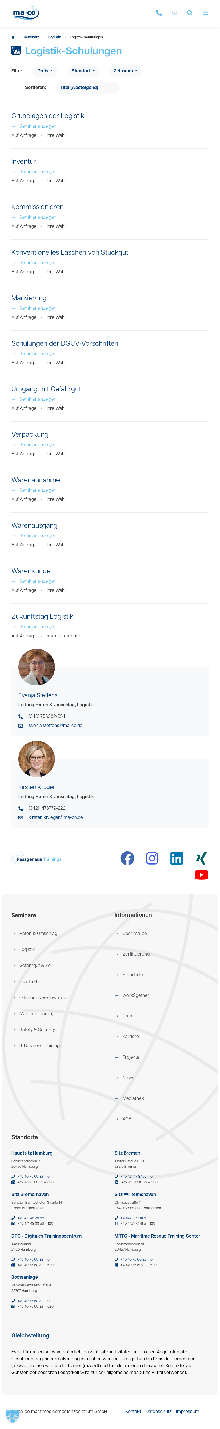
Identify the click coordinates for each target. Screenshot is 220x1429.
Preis (43, 71)
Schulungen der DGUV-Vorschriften (64, 344)
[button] (58, 934)
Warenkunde (30, 571)
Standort (81, 71)
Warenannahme (35, 480)
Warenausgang (34, 526)
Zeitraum (124, 71)
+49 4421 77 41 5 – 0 (136, 1218)
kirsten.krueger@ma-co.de (56, 817)
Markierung (28, 298)
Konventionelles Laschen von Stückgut (69, 253)
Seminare (32, 37)
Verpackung (29, 435)
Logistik (54, 37)
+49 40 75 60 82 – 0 (33, 1177)
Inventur (23, 162)
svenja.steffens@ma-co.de (55, 726)
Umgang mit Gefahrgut (46, 389)
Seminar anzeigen (33, 126)
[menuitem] (58, 934)
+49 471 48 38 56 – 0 (33, 1218)
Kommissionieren (37, 207)
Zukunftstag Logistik (42, 617)
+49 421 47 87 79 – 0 (137, 1177)
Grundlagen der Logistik (48, 116)
